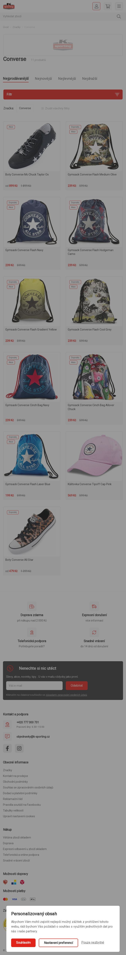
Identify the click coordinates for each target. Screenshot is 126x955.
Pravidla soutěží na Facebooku (22, 804)
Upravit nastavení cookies (19, 816)
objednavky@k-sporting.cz (33, 736)
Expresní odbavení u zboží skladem (25, 849)
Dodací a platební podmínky (20, 793)
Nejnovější (43, 78)
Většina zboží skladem (17, 837)
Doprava (8, 843)
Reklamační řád (12, 799)
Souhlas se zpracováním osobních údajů (28, 787)
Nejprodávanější (16, 78)
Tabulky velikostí (13, 810)
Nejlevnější (67, 78)
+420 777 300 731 (27, 722)
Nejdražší (89, 78)
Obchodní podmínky (15, 781)
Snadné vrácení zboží (16, 860)
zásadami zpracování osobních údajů (66, 695)
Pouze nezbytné (92, 942)
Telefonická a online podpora (21, 854)
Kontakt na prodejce (15, 776)
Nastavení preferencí (58, 943)
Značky (16, 27)
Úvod (6, 27)
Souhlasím (23, 942)
